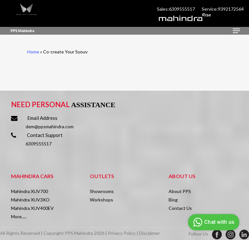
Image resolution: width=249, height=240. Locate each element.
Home (33, 51)
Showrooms (102, 191)
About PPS (180, 191)
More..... (19, 216)
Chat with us (212, 222)
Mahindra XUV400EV (32, 208)
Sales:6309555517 (176, 9)
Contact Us (180, 208)
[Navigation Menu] (236, 31)
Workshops (101, 199)
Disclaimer (149, 233)
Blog (173, 199)
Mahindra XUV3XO (30, 199)
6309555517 (39, 143)
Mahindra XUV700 (29, 191)
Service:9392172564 (223, 9)
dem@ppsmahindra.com (50, 126)
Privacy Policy (122, 233)
